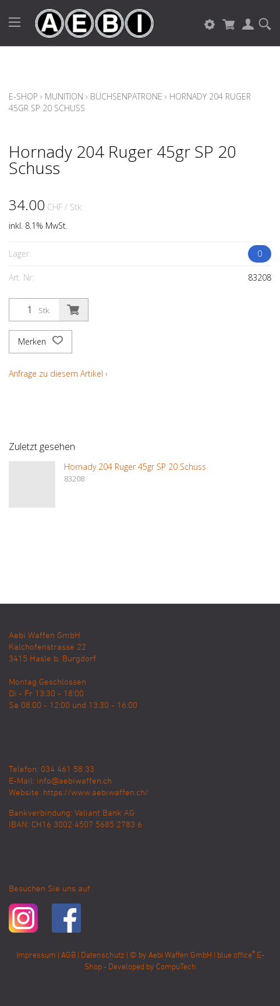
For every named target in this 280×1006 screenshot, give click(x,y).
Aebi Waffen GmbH (180, 956)
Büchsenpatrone (126, 96)
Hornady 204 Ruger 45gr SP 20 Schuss (135, 466)
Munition (64, 96)
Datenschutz (103, 956)
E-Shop (23, 96)
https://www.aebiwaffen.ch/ (95, 793)
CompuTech (176, 967)
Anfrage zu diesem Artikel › (58, 373)
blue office (236, 956)
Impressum (36, 956)
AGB (68, 956)
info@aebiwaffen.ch (74, 781)
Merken (40, 342)
